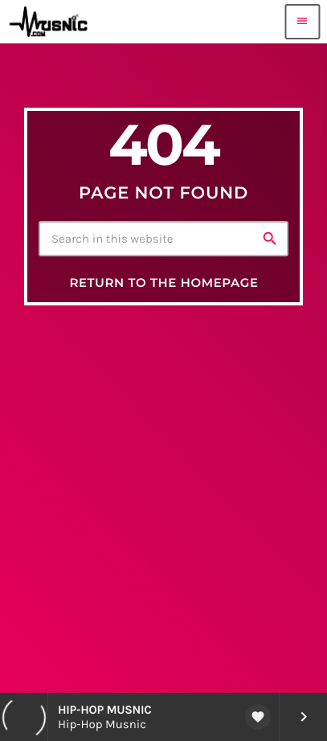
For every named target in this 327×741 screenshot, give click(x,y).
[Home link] (51, 21)
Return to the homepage (163, 282)
